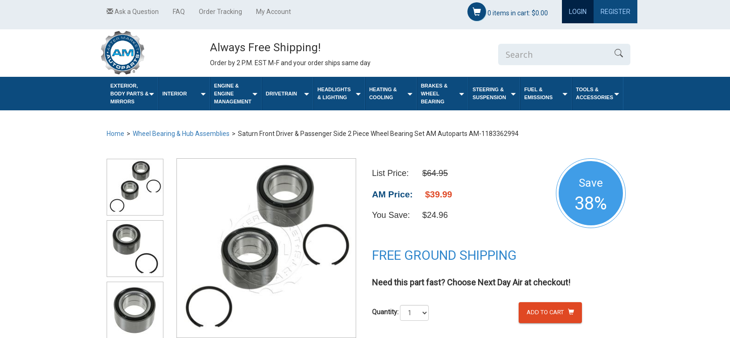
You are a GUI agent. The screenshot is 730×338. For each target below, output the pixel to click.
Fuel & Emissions (546, 93)
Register (615, 11)
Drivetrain (287, 94)
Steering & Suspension (494, 93)
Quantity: (385, 312)
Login (578, 11)
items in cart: (507, 11)
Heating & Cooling (390, 93)
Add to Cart (550, 312)
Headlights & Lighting (339, 93)
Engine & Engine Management (235, 93)
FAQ (179, 11)
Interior (184, 94)
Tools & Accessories (597, 93)
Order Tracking (220, 11)
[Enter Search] (552, 54)
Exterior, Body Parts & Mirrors (132, 93)
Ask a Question (133, 11)
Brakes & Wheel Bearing (442, 93)
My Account (273, 11)
